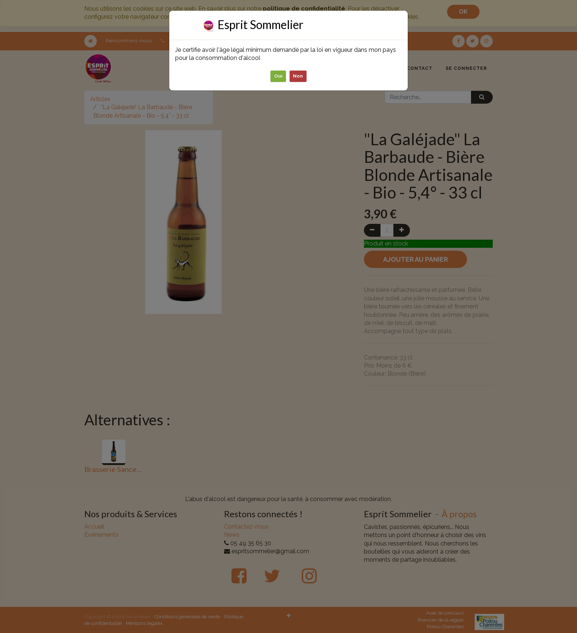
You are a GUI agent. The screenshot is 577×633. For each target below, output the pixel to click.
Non (298, 76)
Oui (278, 76)
